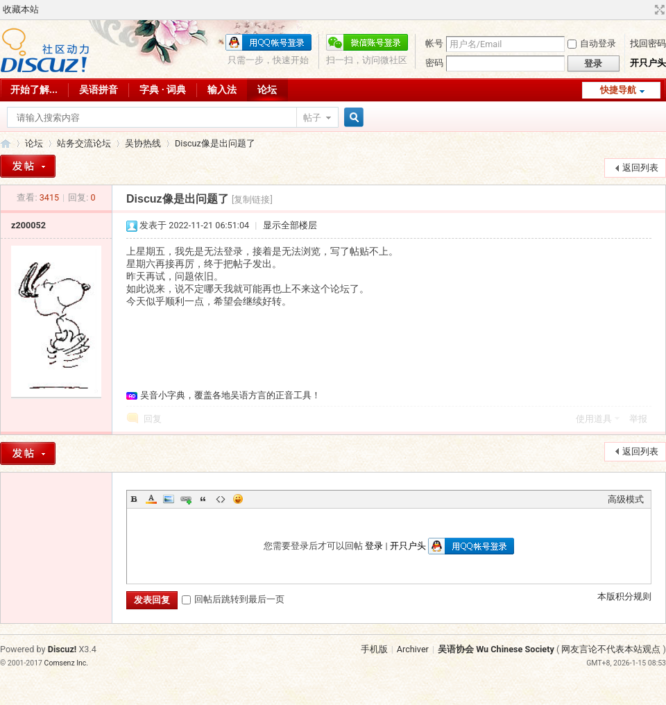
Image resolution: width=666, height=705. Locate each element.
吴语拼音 (98, 89)
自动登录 (591, 43)
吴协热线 (143, 143)
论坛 (267, 89)
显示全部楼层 (290, 225)
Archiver (413, 649)
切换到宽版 (658, 9)
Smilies (238, 499)
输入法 (222, 89)
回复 (153, 419)
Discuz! (62, 649)
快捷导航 (618, 90)
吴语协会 (5, 143)
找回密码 (648, 43)
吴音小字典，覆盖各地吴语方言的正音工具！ (230, 395)
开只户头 (648, 63)
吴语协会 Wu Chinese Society (496, 649)
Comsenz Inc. (66, 663)
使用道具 (594, 419)
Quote (203, 499)
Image (169, 499)
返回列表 (640, 167)
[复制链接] (252, 199)
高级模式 (626, 499)
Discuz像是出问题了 (215, 143)
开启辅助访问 (646, 9)
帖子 (312, 117)
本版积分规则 (624, 596)
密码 (434, 63)
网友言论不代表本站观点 (610, 649)
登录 (374, 546)
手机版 (374, 649)
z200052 (28, 225)
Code (221, 499)
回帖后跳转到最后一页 (233, 599)
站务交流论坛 (84, 143)
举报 (638, 419)
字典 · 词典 (162, 89)
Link (186, 499)
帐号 (434, 43)
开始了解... (34, 89)
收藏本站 (21, 9)
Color (151, 499)
